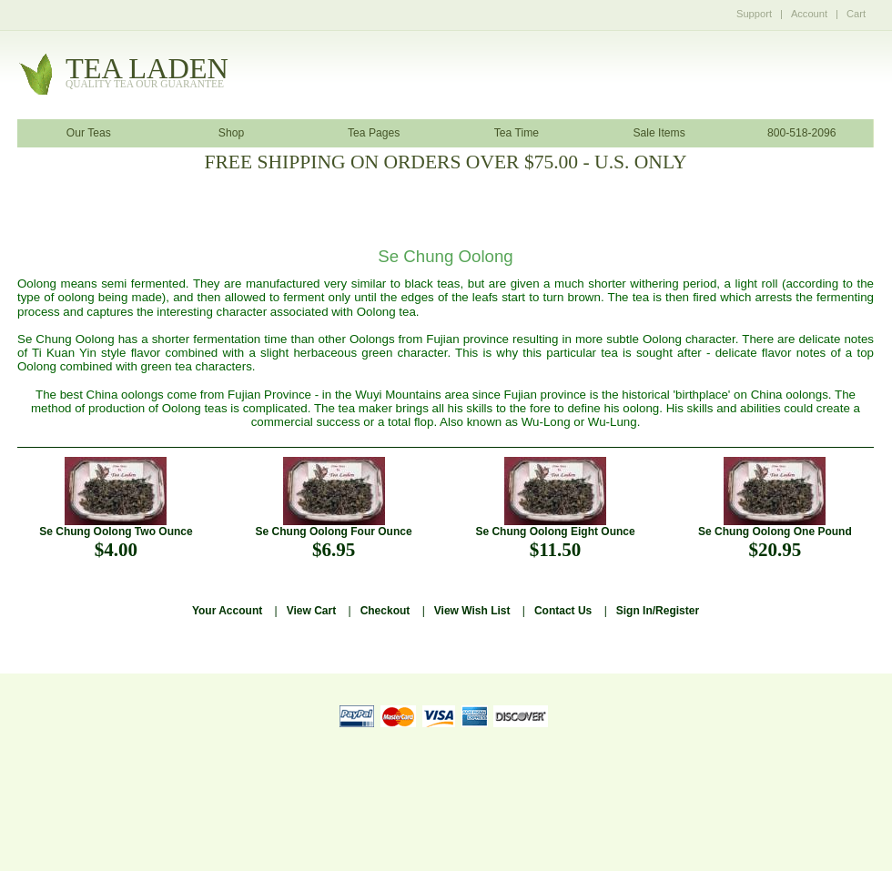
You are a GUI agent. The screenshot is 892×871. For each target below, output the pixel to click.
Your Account (227, 610)
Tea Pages (374, 133)
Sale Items (658, 133)
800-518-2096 (801, 133)
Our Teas (88, 133)
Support (754, 13)
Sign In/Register (657, 610)
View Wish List (472, 610)
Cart (856, 13)
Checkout (385, 610)
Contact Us (563, 610)
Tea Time (516, 133)
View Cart (311, 610)
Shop (231, 133)
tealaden (147, 73)
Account (809, 13)
